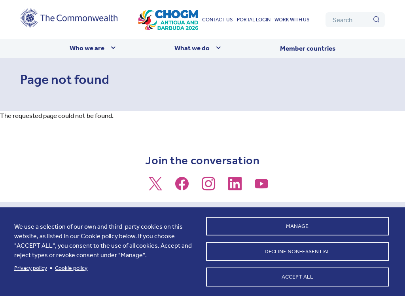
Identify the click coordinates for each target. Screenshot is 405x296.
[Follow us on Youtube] (261, 187)
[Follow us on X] (155, 187)
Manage (297, 225)
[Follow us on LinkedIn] (235, 187)
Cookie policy (71, 267)
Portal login (254, 20)
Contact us (217, 20)
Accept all (297, 276)
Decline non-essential (297, 250)
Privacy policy (30, 267)
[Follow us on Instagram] (208, 187)
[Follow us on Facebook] (182, 187)
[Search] (355, 19)
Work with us (292, 20)
